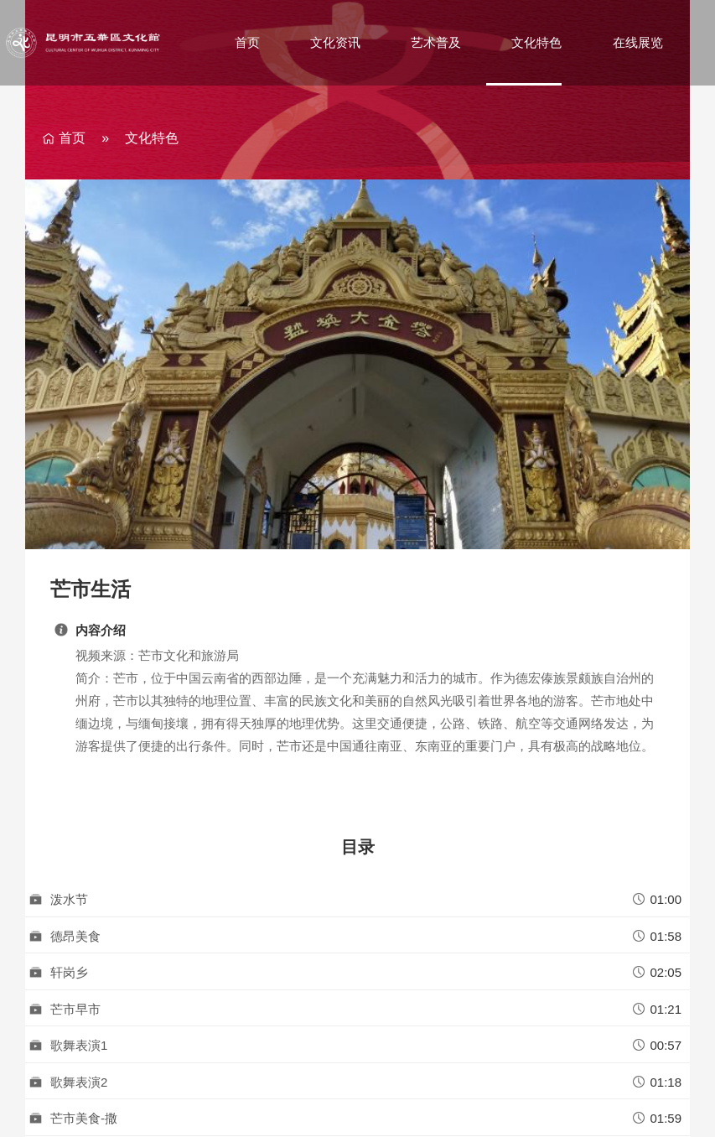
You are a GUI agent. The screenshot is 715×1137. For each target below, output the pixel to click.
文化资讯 (335, 42)
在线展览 (638, 42)
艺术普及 (436, 42)
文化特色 (536, 42)
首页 (247, 42)
